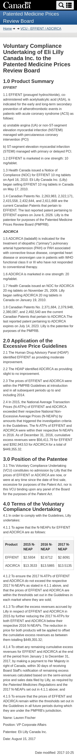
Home (7, 28)
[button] (65, 5)
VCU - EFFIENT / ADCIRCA (41, 28)
